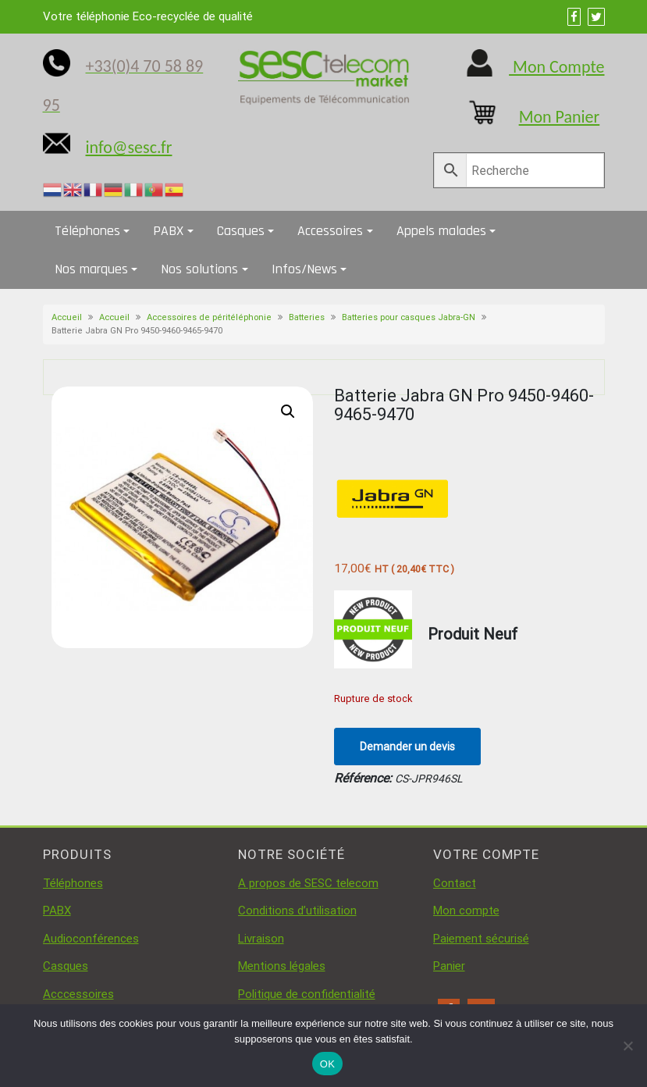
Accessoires (330, 231)
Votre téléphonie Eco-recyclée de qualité (148, 16)
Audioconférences (91, 939)
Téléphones (87, 231)
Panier (449, 966)
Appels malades (441, 231)
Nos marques (91, 269)
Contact (454, 883)
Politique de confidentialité (306, 994)
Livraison (261, 939)
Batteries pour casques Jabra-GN (408, 317)
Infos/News (304, 269)
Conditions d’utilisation (297, 910)
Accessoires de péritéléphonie (209, 317)
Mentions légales (281, 966)
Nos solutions (199, 269)
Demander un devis (407, 746)
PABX (168, 231)
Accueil (67, 317)
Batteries (307, 317)
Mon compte (466, 910)
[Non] (627, 1045)
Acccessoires (78, 994)
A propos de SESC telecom (308, 883)
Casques (241, 231)
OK (327, 1064)
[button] (288, 411)
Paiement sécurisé (481, 939)
